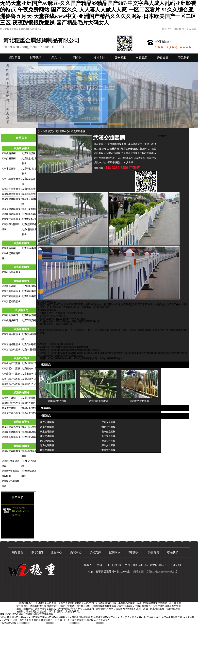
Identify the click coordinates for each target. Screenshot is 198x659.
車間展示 (141, 57)
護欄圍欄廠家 (58, 355)
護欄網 (147, 353)
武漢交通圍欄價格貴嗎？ (86, 358)
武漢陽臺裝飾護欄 (11, 432)
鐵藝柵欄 (83, 353)
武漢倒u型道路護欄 (31, 349)
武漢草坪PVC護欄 (30, 384)
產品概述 (162, 136)
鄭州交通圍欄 (108, 445)
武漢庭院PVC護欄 (30, 368)
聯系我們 (179, 29)
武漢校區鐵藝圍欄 (11, 272)
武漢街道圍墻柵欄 (30, 189)
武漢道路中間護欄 (11, 334)
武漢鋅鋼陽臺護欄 (30, 432)
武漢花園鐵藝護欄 (11, 296)
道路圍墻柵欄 (56, 344)
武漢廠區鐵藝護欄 (30, 286)
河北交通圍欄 (47, 441)
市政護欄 (102, 353)
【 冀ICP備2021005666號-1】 (162, 571)
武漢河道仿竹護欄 (30, 413)
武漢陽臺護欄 (21, 421)
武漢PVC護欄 (22, 358)
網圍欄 (153, 353)
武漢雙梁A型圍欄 (30, 219)
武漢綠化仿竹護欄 (11, 403)
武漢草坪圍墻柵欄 (11, 219)
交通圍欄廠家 (67, 347)
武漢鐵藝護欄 (21, 281)
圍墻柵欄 (68, 344)
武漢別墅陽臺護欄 (30, 437)
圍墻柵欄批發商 (59, 350)
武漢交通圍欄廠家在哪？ (60, 358)
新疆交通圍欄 (108, 441)
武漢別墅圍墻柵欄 (11, 189)
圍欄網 (160, 353)
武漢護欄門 (21, 310)
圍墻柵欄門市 (74, 350)
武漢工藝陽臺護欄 (11, 427)
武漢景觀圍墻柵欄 (11, 209)
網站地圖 (191, 29)
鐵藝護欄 (65, 353)
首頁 (50, 131)
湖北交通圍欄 (108, 427)
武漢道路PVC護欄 (11, 384)
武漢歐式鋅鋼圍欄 (11, 451)
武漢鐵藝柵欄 (9, 153)
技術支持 (99, 57)
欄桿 (141, 353)
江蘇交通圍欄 (47, 436)
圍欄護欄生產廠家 (74, 355)
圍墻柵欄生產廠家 (90, 350)
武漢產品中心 (62, 131)
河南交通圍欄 (47, 427)
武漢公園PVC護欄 (30, 379)
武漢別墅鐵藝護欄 (11, 301)
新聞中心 (78, 57)
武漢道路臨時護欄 (11, 349)
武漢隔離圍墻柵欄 (11, 214)
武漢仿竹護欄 (21, 392)
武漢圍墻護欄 (28, 153)
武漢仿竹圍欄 (9, 408)
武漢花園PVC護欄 (30, 373)
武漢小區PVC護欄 (30, 363)
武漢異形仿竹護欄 (30, 408)
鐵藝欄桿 (92, 353)
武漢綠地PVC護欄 (11, 363)
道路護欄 (111, 353)
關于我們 (166, 29)
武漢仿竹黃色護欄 (11, 413)
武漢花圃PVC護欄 (11, 379)
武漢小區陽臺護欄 (30, 427)
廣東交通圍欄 (47, 431)
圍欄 (132, 353)
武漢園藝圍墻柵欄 (30, 194)
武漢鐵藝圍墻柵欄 (11, 194)
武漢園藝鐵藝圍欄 (30, 248)
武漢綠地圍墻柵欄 (11, 199)
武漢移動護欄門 (10, 315)
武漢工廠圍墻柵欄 (30, 209)
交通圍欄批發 (81, 347)
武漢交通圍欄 (9, 158)
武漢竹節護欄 (28, 398)
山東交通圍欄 (108, 431)
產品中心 (57, 57)
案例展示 (120, 57)
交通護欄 (120, 353)
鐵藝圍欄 (74, 353)
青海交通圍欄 (47, 445)
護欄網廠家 (179, 353)
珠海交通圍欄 (47, 450)
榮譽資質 (162, 57)
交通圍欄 (55, 347)
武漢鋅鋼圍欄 (21, 446)
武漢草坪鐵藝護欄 (30, 296)
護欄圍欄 (169, 353)
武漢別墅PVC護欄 (11, 368)
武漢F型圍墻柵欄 (30, 224)
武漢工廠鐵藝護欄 (11, 291)
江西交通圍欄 (108, 422)
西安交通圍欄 (47, 422)
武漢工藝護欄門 (29, 320)
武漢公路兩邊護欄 (30, 344)
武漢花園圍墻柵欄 (11, 178)
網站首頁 (14, 57)
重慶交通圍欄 (108, 450)
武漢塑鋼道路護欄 (11, 344)
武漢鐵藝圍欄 (9, 248)
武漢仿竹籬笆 (28, 403)
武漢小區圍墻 (9, 168)
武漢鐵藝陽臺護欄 (11, 437)
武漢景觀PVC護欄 (11, 373)
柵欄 (136, 353)
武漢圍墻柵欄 (21, 148)
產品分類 (21, 138)
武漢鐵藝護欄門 (10, 320)
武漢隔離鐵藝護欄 (30, 291)
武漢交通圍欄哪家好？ (111, 358)
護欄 (127, 353)
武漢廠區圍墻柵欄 (30, 214)
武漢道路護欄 (21, 329)
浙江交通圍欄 (108, 436)
